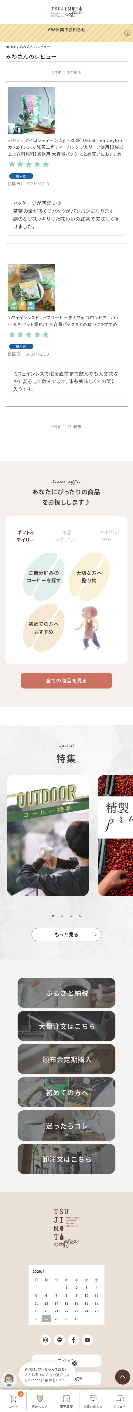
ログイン (66, 1360)
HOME (10, 46)
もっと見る (66, 934)
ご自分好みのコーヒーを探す (44, 576)
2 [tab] (62, 916)
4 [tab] (80, 916)
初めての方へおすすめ (44, 627)
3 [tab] (71, 916)
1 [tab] (53, 916)
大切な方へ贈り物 (89, 576)
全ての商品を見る (66, 680)
